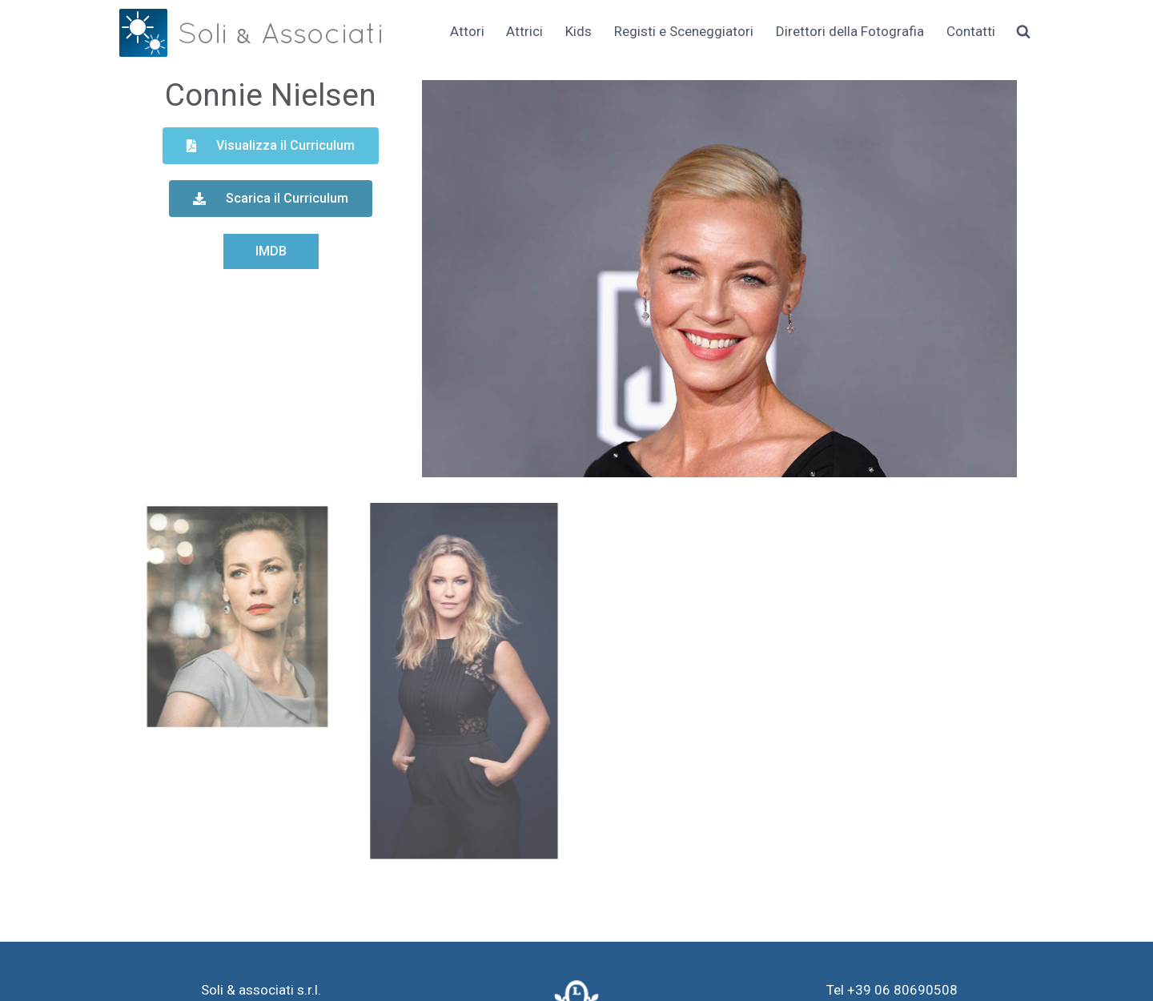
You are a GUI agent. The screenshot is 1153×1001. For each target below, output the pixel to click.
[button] (271, 145)
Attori (467, 31)
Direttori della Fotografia (850, 31)
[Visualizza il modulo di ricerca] (1023, 32)
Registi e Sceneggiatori (683, 31)
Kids (578, 31)
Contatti (970, 31)
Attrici (524, 31)
